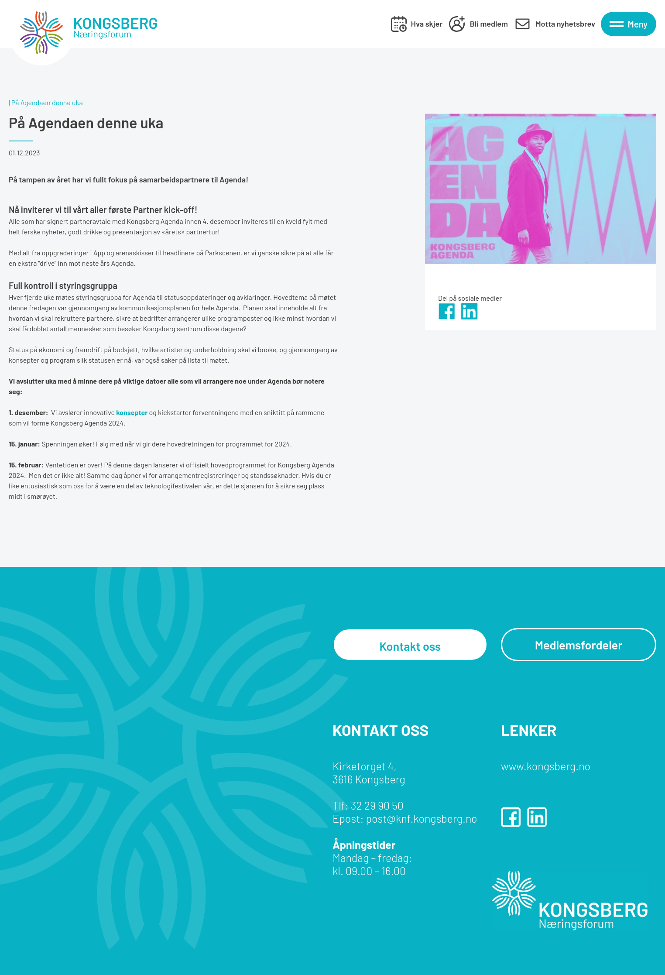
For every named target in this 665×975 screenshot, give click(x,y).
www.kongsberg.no (545, 765)
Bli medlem (489, 23)
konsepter (131, 412)
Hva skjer (426, 23)
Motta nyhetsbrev (565, 23)
